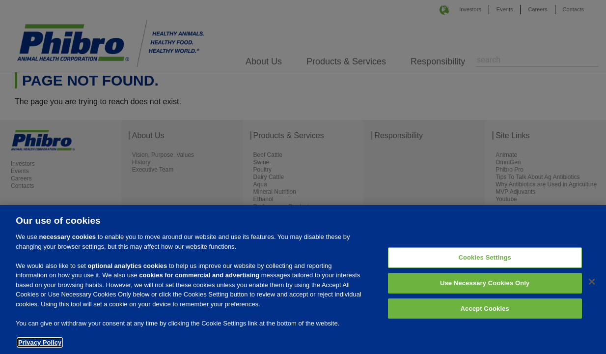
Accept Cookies (485, 312)
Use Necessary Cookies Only (485, 286)
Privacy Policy (39, 346)
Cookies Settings (484, 261)
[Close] (592, 285)
